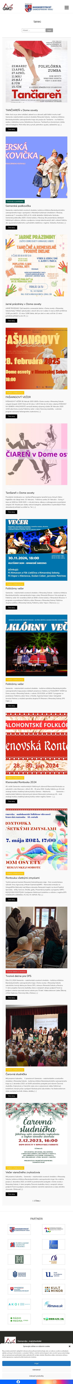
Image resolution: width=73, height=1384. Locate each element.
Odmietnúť (36, 1370)
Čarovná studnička (16, 1074)
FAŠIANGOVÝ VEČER (18, 397)
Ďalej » (38, 1201)
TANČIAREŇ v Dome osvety (22, 110)
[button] (69, 1346)
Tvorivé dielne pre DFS (18, 976)
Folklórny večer (15, 588)
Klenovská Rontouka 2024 (21, 782)
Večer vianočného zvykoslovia (23, 1172)
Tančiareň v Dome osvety (20, 492)
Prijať (37, 1363)
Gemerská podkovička (18, 205)
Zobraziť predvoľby (36, 1376)
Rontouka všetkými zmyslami (22, 877)
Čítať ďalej (11, 129)
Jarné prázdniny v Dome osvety (23, 304)
